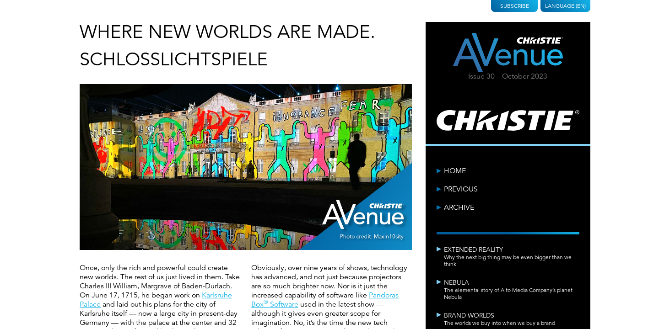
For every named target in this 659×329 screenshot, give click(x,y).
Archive (459, 207)
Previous (461, 189)
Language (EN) (565, 5)
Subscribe (514, 5)
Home (455, 170)
